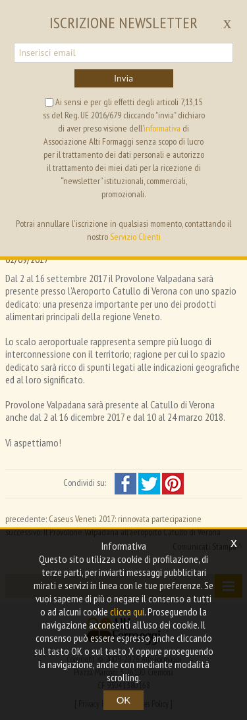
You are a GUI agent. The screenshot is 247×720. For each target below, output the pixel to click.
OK (124, 700)
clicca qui (127, 611)
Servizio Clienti (135, 237)
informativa (162, 128)
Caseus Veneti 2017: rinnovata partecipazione (125, 519)
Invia (123, 78)
